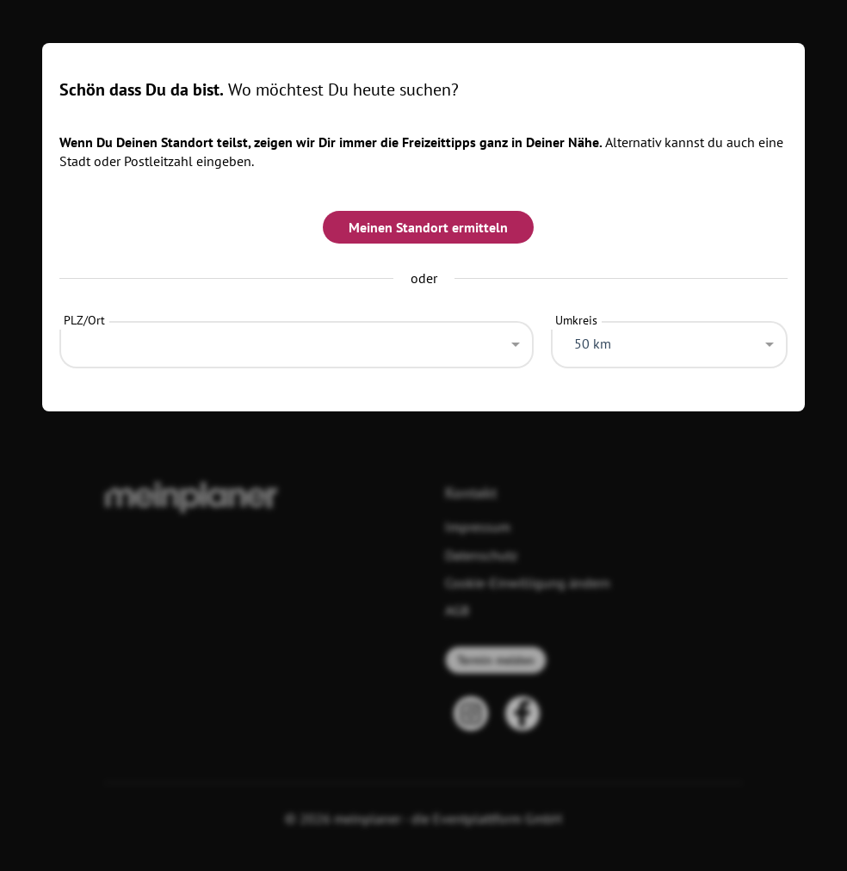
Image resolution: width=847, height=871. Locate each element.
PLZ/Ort (84, 320)
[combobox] (296, 340)
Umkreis (576, 320)
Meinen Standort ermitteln (428, 227)
